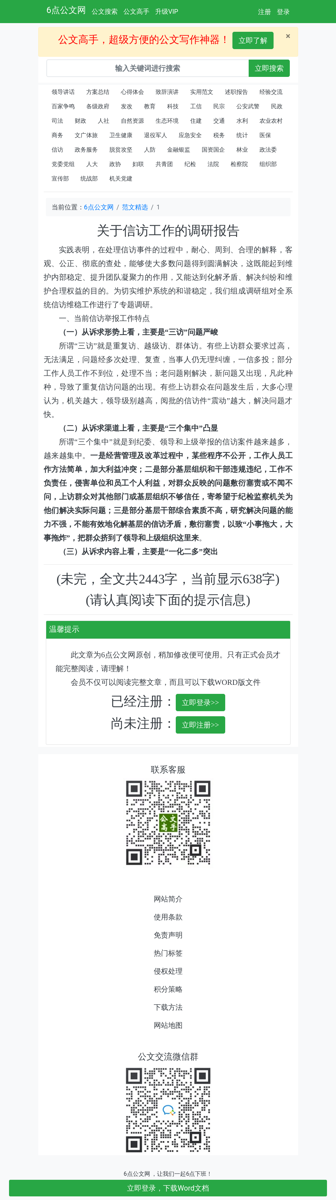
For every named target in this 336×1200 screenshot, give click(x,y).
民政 (277, 106)
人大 (92, 164)
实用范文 (201, 91)
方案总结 (97, 91)
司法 (57, 120)
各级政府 (97, 106)
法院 (213, 164)
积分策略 (168, 989)
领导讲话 (63, 91)
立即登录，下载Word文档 (168, 1188)
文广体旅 (86, 135)
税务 (219, 135)
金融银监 (178, 149)
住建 (196, 120)
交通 (219, 120)
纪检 (190, 164)
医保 (265, 135)
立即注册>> (200, 725)
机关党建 (120, 178)
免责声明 (168, 935)
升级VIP (166, 11)
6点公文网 (66, 10)
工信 (196, 106)
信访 (57, 149)
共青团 (164, 164)
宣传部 (60, 178)
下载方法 (168, 1007)
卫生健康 (120, 135)
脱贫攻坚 (120, 149)
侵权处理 (168, 971)
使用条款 (168, 917)
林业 (242, 149)
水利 (242, 120)
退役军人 (155, 135)
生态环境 (167, 120)
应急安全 (190, 135)
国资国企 (213, 149)
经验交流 (271, 91)
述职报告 (236, 91)
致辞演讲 (167, 91)
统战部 (89, 178)
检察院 (239, 164)
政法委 (268, 149)
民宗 (219, 106)
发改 (126, 106)
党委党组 (63, 164)
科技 (173, 106)
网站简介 (168, 899)
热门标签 (168, 953)
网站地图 (168, 1025)
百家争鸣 (63, 106)
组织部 (268, 164)
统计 (242, 135)
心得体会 (132, 91)
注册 (264, 12)
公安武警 (247, 106)
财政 (80, 120)
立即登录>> (200, 702)
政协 (115, 164)
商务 (57, 135)
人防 (150, 149)
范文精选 (135, 207)
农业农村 (271, 120)
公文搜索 (105, 11)
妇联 (138, 164)
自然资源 (132, 120)
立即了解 (253, 40)
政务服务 (86, 149)
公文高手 (136, 11)
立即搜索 (269, 68)
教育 (150, 106)
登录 (283, 12)
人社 (103, 120)
